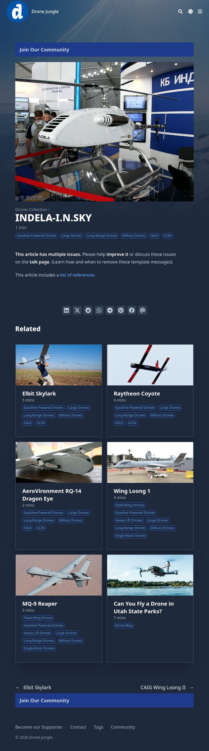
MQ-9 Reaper (39, 603)
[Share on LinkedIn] (66, 310)
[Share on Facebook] (131, 310)
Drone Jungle (45, 11)
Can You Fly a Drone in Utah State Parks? (144, 607)
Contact (78, 727)
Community (123, 727)
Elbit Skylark (39, 393)
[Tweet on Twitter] (77, 310)
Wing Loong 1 (132, 491)
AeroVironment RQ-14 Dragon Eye (51, 494)
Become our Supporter (39, 727)
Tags (98, 727)
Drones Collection (31, 209)
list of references (77, 275)
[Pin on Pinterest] (120, 310)
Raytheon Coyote (137, 393)
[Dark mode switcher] (190, 11)
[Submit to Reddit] (88, 310)
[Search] (180, 11)
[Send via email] (142, 310)
